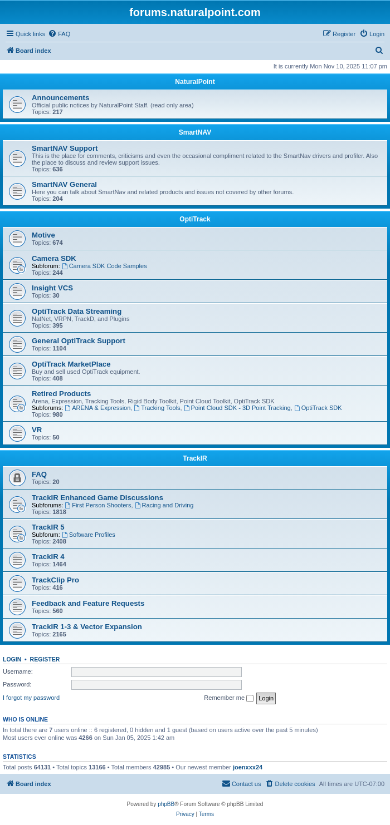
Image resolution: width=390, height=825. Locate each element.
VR (37, 430)
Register (45, 659)
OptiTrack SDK (318, 407)
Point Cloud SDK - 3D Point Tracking (237, 407)
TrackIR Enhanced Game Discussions (97, 497)
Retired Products (61, 393)
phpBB (166, 804)
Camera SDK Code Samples (104, 266)
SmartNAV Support (65, 148)
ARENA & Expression (97, 407)
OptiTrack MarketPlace (71, 364)
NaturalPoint (194, 82)
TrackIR (195, 458)
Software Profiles (88, 534)
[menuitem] (59, 34)
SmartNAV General (64, 184)
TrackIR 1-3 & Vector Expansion (87, 627)
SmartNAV (195, 132)
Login (12, 659)
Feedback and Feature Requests (88, 603)
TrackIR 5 (48, 527)
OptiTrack (194, 219)
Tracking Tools (157, 407)
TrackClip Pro (55, 580)
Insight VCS (52, 288)
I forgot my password (31, 697)
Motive (43, 235)
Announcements (60, 97)
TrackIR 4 (48, 556)
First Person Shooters (98, 505)
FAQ (39, 474)
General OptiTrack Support (78, 341)
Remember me (229, 698)
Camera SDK (54, 258)
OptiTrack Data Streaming (76, 311)
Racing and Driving (164, 505)
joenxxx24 (247, 767)
